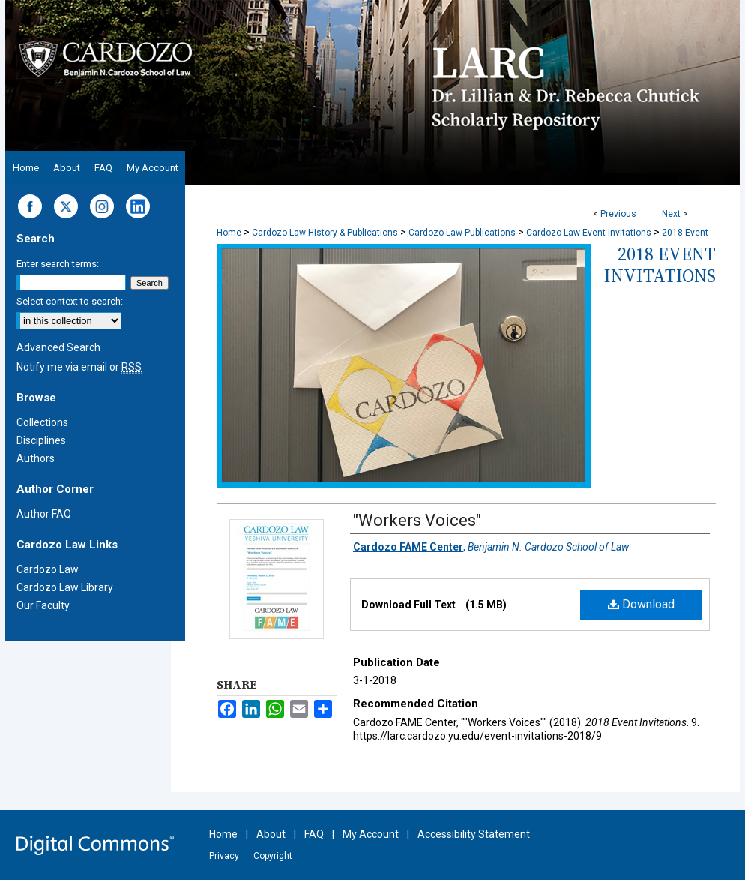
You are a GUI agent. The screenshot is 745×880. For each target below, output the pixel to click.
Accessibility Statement (473, 834)
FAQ (314, 834)
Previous (618, 214)
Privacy (224, 856)
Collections (42, 422)
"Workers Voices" (417, 520)
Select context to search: (69, 301)
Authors (35, 458)
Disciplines (41, 440)
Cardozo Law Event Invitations (588, 232)
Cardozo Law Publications (462, 232)
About (271, 834)
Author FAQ (43, 514)
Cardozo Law (47, 569)
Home (229, 232)
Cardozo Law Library (64, 587)
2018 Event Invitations (660, 265)
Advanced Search (58, 347)
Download (641, 604)
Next (671, 214)
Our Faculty (43, 605)
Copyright (272, 856)
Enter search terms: (57, 263)
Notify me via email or (79, 367)
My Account (371, 834)
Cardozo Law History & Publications (325, 232)
